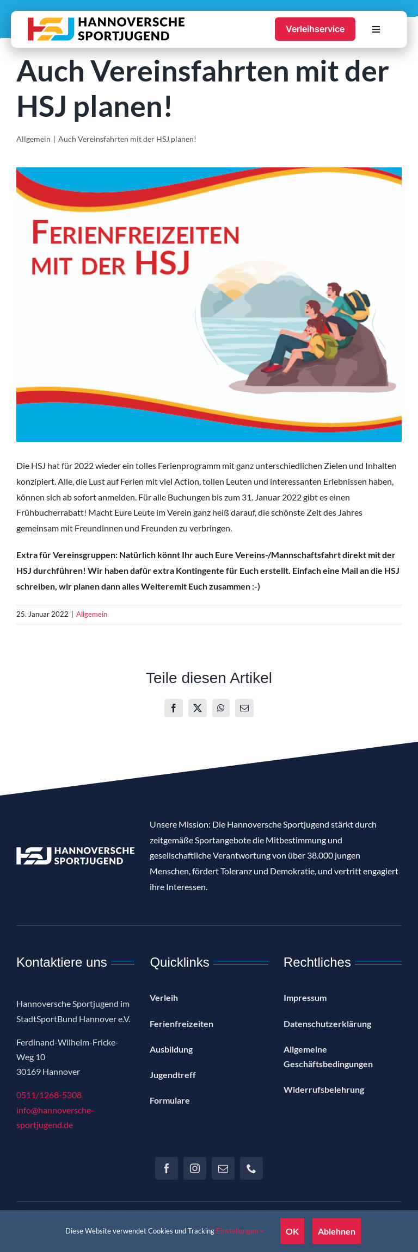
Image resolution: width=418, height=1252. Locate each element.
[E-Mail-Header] (209, 304)
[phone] (251, 1168)
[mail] (223, 1168)
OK (292, 1231)
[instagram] (194, 1168)
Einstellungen (240, 1230)
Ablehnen (336, 1231)
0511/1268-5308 (49, 1095)
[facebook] (166, 1168)
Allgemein (91, 614)
